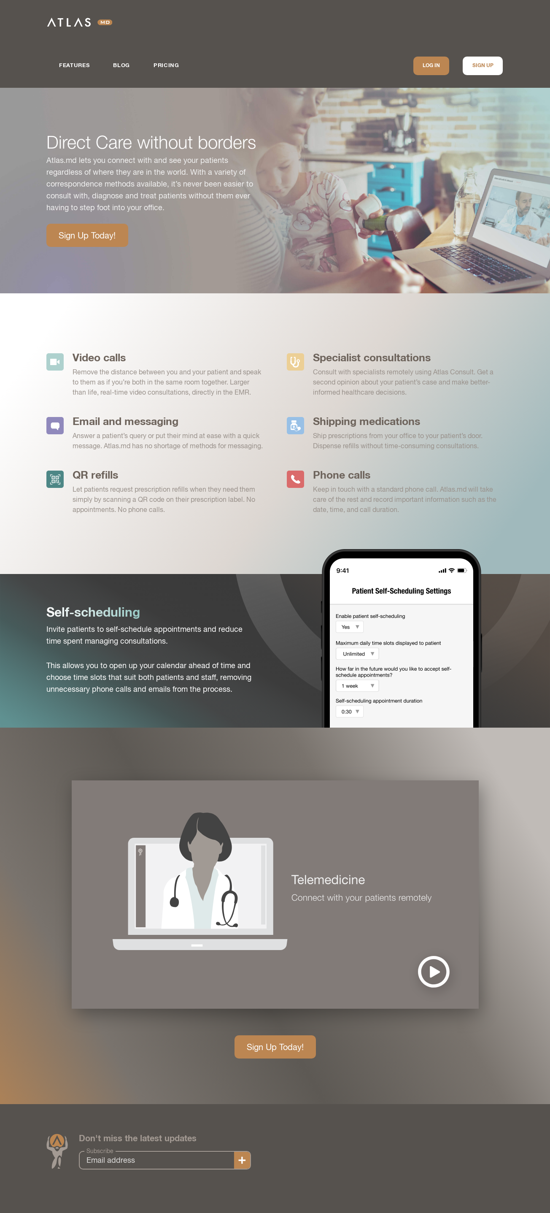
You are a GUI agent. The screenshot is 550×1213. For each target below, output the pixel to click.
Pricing (166, 65)
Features (74, 65)
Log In (431, 65)
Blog (121, 65)
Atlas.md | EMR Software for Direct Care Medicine (79, 22)
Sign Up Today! (87, 235)
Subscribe (99, 1151)
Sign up (482, 65)
